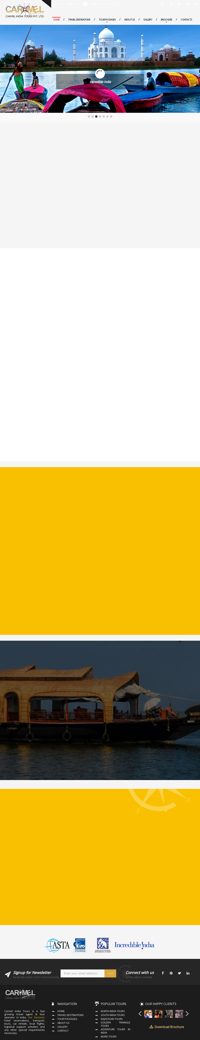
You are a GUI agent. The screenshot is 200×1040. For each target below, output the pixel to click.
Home (56, 19)
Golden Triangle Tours (115, 1006)
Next (187, 995)
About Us (129, 19)
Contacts (186, 19)
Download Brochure (169, 1009)
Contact (63, 1013)
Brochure (166, 19)
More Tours (109, 1018)
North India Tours (113, 993)
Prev (140, 995)
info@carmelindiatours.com (103, 4)
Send (110, 956)
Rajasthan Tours (112, 1001)
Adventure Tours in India (115, 1013)
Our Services (36, 999)
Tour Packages (107, 19)
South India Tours (113, 997)
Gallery (147, 19)
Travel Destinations (79, 19)
